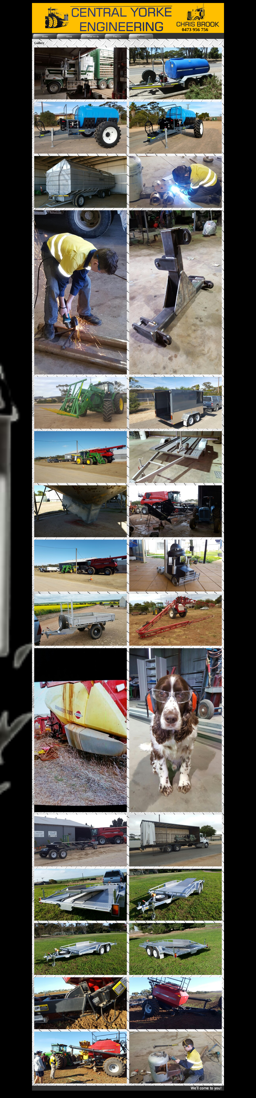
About (69, 36)
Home (45, 36)
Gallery (141, 36)
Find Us (117, 36)
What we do (93, 36)
